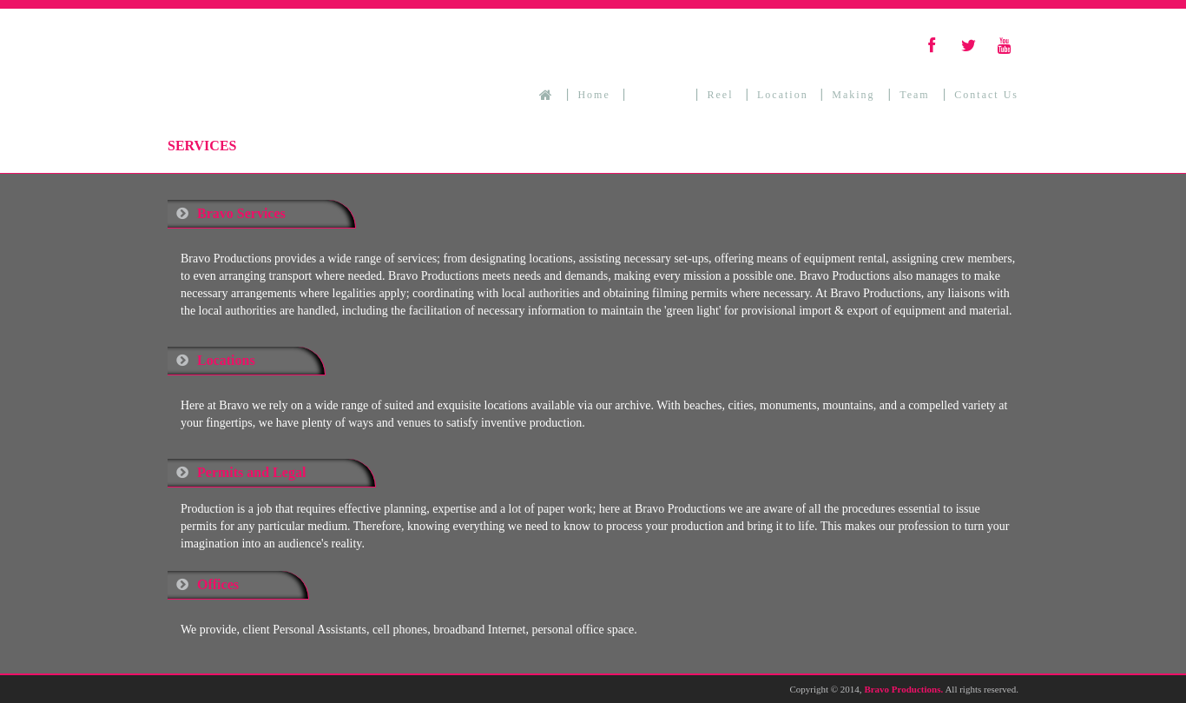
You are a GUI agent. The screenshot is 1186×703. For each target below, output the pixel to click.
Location (782, 95)
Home (593, 95)
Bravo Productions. (903, 689)
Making (855, 95)
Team (916, 95)
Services (658, 95)
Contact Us (986, 95)
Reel (721, 95)
